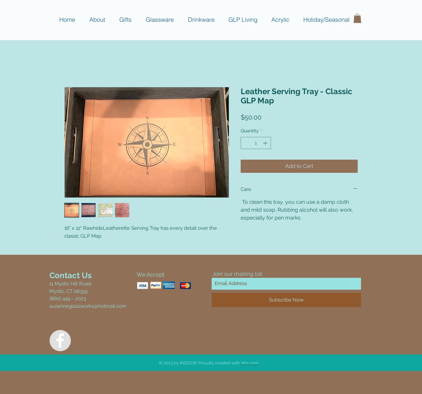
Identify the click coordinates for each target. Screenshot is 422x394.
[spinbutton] (256, 143)
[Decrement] (246, 143)
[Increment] (266, 143)
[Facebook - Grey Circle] (60, 340)
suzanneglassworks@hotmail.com (87, 306)
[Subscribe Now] (286, 300)
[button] (357, 18)
